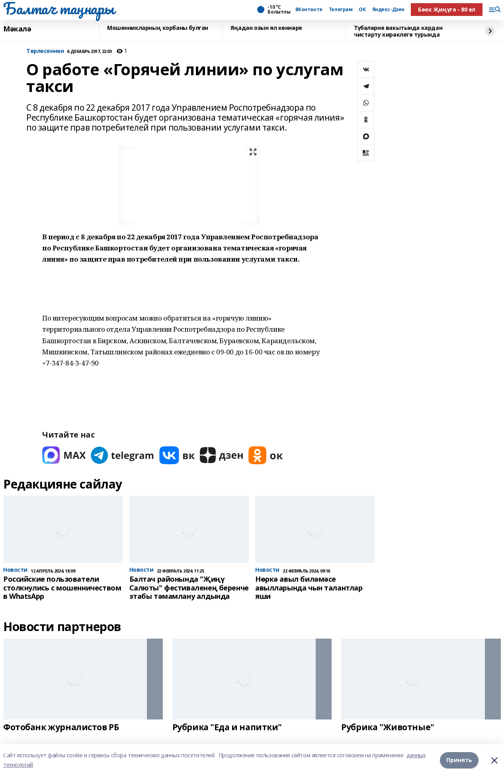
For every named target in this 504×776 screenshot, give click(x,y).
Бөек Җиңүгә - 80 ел (446, 9)
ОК (362, 9)
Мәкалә (17, 29)
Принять (459, 760)
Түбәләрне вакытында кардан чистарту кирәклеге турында (398, 31)
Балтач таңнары (58, 8)
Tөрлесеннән (45, 51)
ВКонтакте (308, 9)
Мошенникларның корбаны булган (157, 28)
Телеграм (341, 9)
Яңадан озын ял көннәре (266, 28)
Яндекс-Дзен (388, 9)
